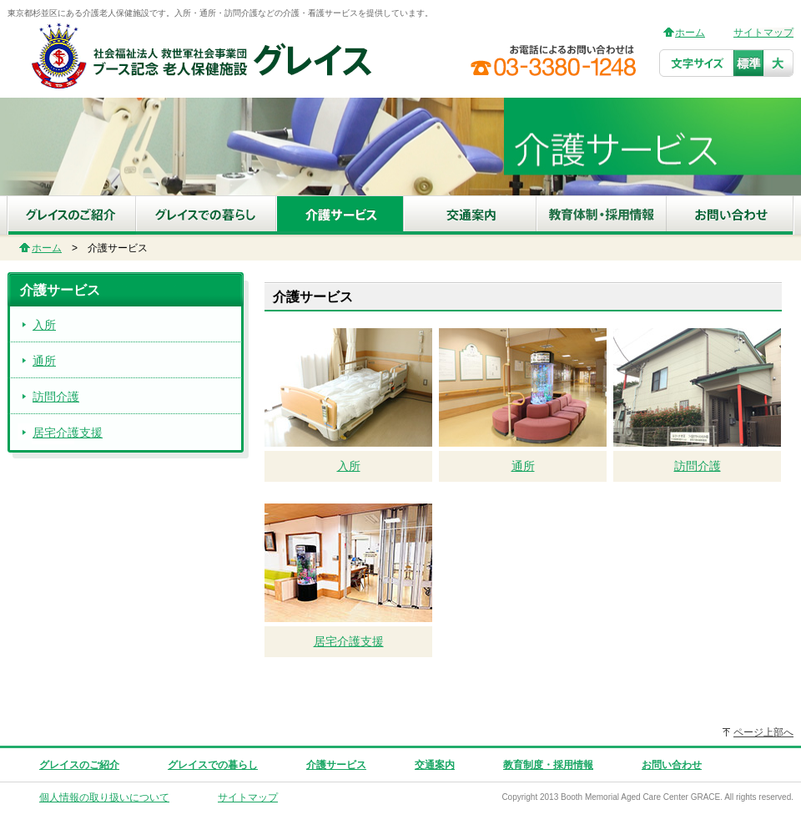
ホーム (690, 32)
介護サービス (336, 765)
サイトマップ (763, 32)
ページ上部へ (763, 732)
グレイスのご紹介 (79, 765)
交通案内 (435, 765)
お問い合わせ (672, 765)
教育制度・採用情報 (548, 765)
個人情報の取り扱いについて (104, 797)
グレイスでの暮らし (213, 765)
